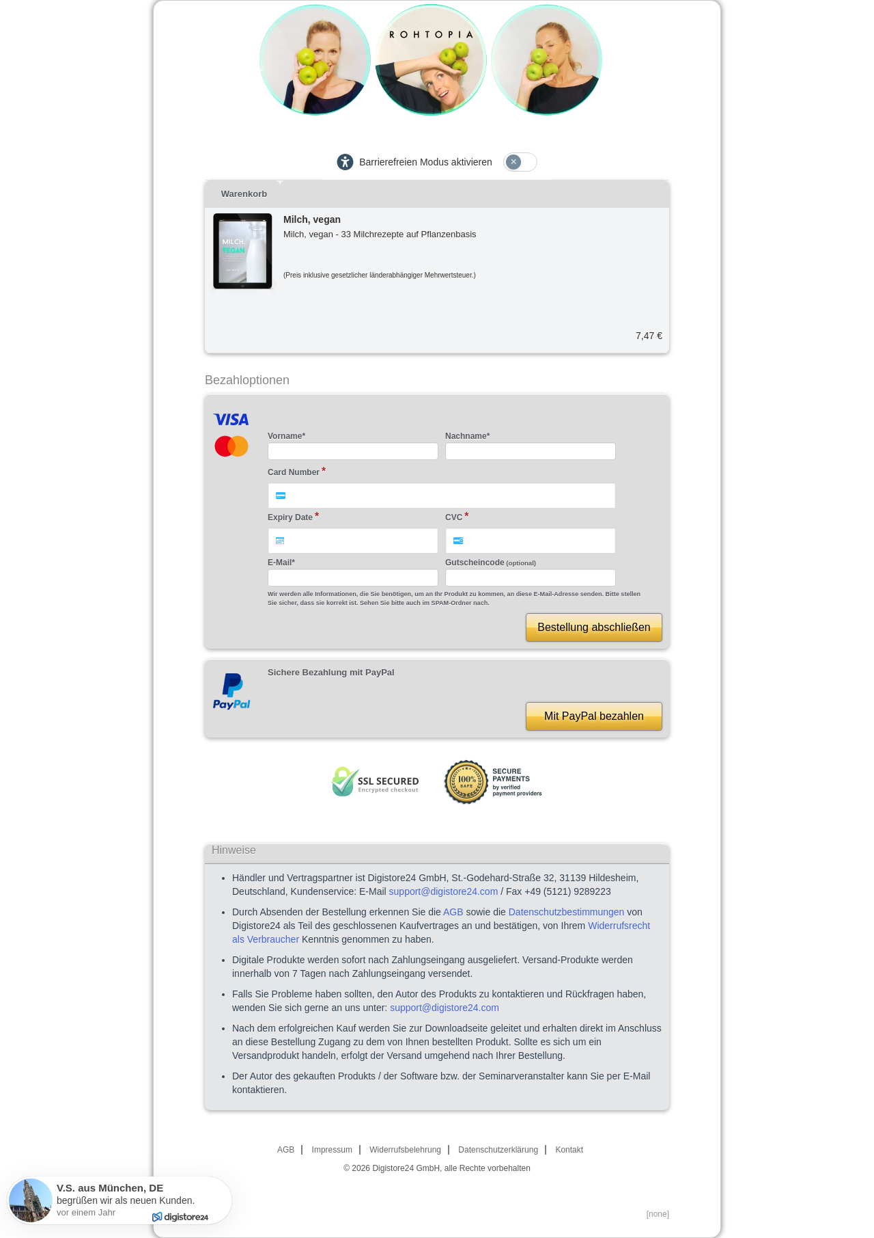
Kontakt (569, 1150)
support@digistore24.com (443, 891)
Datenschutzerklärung (498, 1150)
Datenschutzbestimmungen (567, 911)
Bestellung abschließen (593, 627)
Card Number (294, 472)
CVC (453, 517)
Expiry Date (290, 517)
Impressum (332, 1150)
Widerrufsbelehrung (405, 1150)
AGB (453, 911)
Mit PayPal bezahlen (594, 716)
